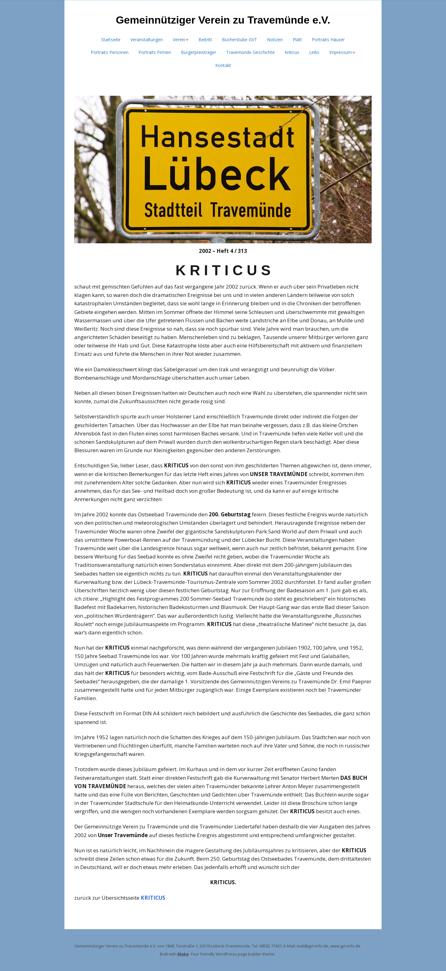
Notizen (275, 39)
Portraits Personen (110, 52)
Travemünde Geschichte (250, 52)
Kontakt (223, 65)
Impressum (340, 52)
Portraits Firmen (154, 52)
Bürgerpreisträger (198, 52)
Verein (179, 39)
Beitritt (205, 39)
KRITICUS (153, 897)
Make (183, 954)
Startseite (110, 39)
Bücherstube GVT (239, 39)
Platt (297, 39)
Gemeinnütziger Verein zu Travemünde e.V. (223, 20)
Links (314, 52)
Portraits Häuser (328, 39)
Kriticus (292, 52)
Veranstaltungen (146, 39)
